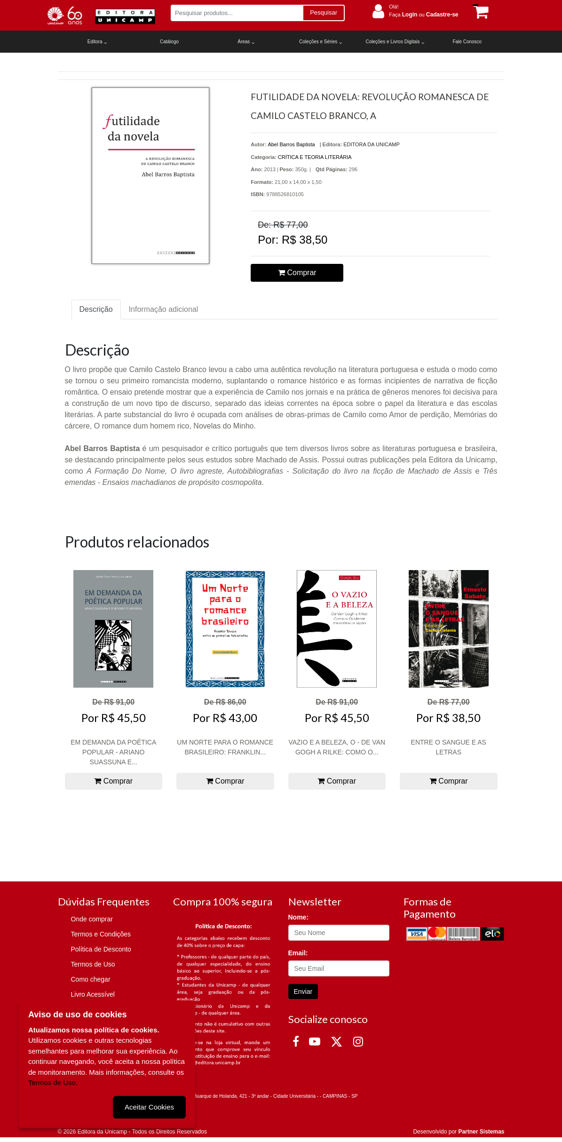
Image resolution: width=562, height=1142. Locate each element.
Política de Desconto (101, 949)
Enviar (303, 991)
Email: (298, 953)
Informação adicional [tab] (163, 309)
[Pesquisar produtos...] (237, 13)
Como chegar (91, 979)
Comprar (297, 273)
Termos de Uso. (53, 1082)
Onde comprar (92, 919)
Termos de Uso (93, 964)
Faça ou (423, 14)
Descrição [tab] (96, 309)
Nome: (298, 917)
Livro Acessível (93, 994)
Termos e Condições (101, 934)
